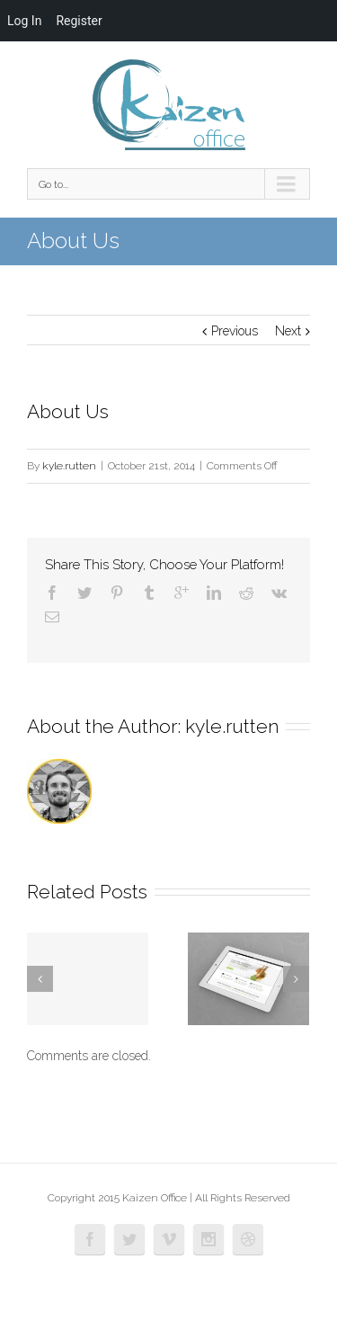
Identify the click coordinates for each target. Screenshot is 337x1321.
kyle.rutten (69, 466)
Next (288, 331)
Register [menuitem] (79, 20)
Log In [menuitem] (24, 20)
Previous (234, 331)
